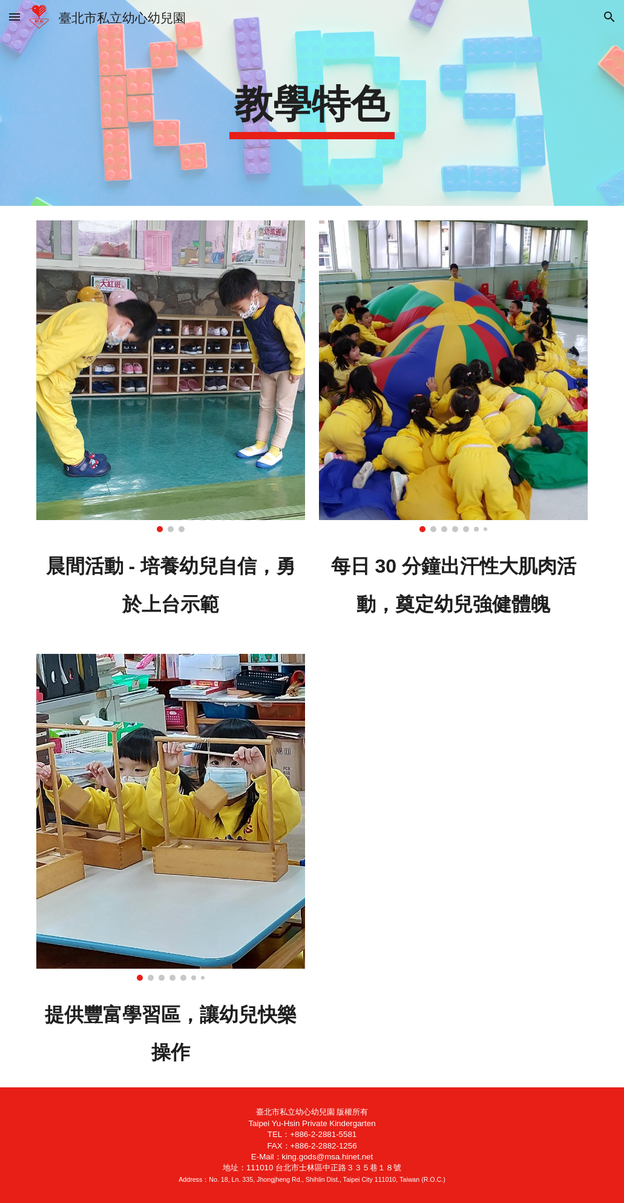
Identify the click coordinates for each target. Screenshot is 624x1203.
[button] (14, 16)
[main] (312, 103)
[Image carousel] (170, 376)
